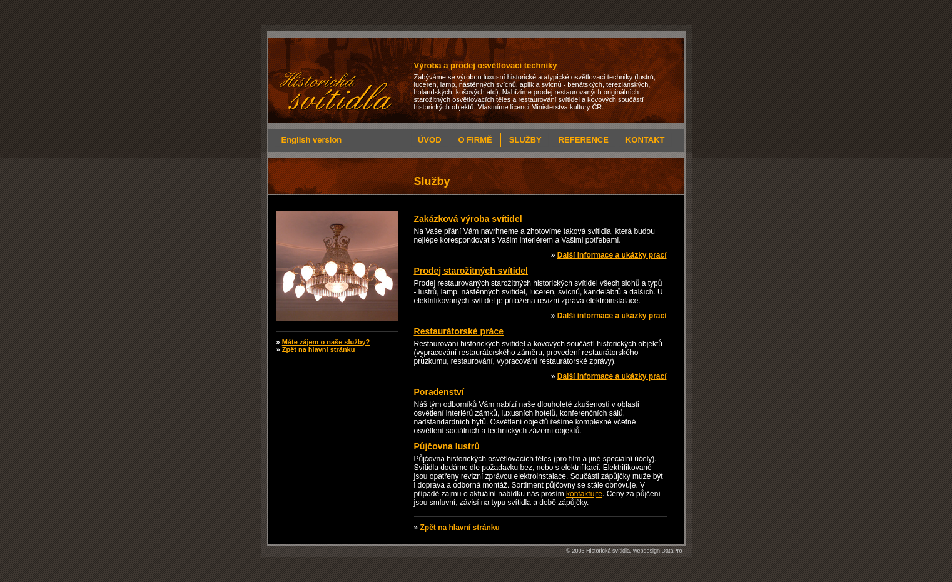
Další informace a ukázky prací (612, 255)
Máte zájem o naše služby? (326, 342)
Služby (525, 139)
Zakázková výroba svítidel (468, 219)
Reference (584, 139)
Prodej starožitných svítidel (471, 271)
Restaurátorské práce (459, 331)
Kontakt (645, 139)
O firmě (475, 139)
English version (311, 139)
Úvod (430, 139)
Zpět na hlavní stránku (460, 527)
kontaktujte (584, 493)
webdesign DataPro (657, 551)
